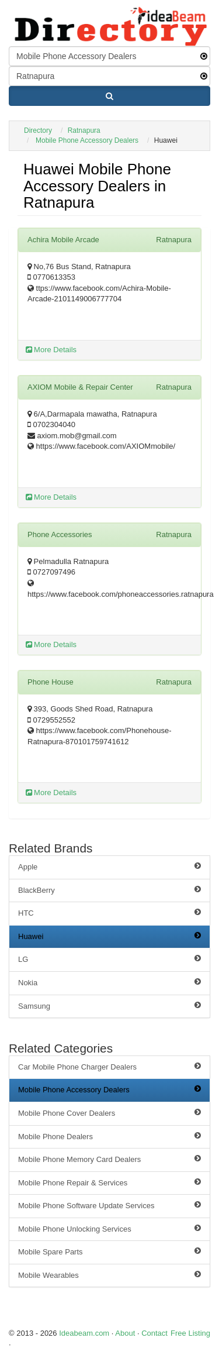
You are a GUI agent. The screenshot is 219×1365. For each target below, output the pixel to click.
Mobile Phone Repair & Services (109, 1182)
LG (109, 959)
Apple (109, 866)
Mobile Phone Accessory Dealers (87, 140)
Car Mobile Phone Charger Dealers (109, 1066)
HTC (109, 912)
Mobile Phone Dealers (109, 1136)
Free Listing (190, 1333)
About (125, 1333)
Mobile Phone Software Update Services (109, 1205)
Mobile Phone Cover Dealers (109, 1113)
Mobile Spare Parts (109, 1251)
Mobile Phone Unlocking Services (109, 1228)
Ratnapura (84, 130)
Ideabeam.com (84, 1333)
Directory (38, 130)
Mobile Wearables (109, 1275)
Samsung (109, 1005)
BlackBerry (109, 890)
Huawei (109, 936)
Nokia (109, 982)
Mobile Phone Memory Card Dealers (109, 1159)
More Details (51, 349)
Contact (154, 1333)
